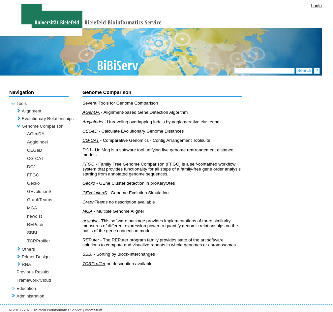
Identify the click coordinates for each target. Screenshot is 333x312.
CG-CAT (35, 158)
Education (26, 288)
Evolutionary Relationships (48, 118)
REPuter (35, 224)
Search (304, 70)
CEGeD (34, 150)
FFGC (33, 174)
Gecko (33, 183)
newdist (34, 216)
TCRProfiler (38, 240)
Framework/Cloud (33, 280)
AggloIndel (37, 142)
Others (28, 249)
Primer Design (35, 256)
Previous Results (32, 271)
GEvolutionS (39, 191)
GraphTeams (39, 199)
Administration (30, 296)
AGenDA (36, 133)
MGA (32, 207)
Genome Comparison (43, 126)
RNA (26, 264)
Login (316, 5)
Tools (21, 103)
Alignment (31, 111)
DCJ (31, 166)
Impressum (93, 310)
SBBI (32, 232)
